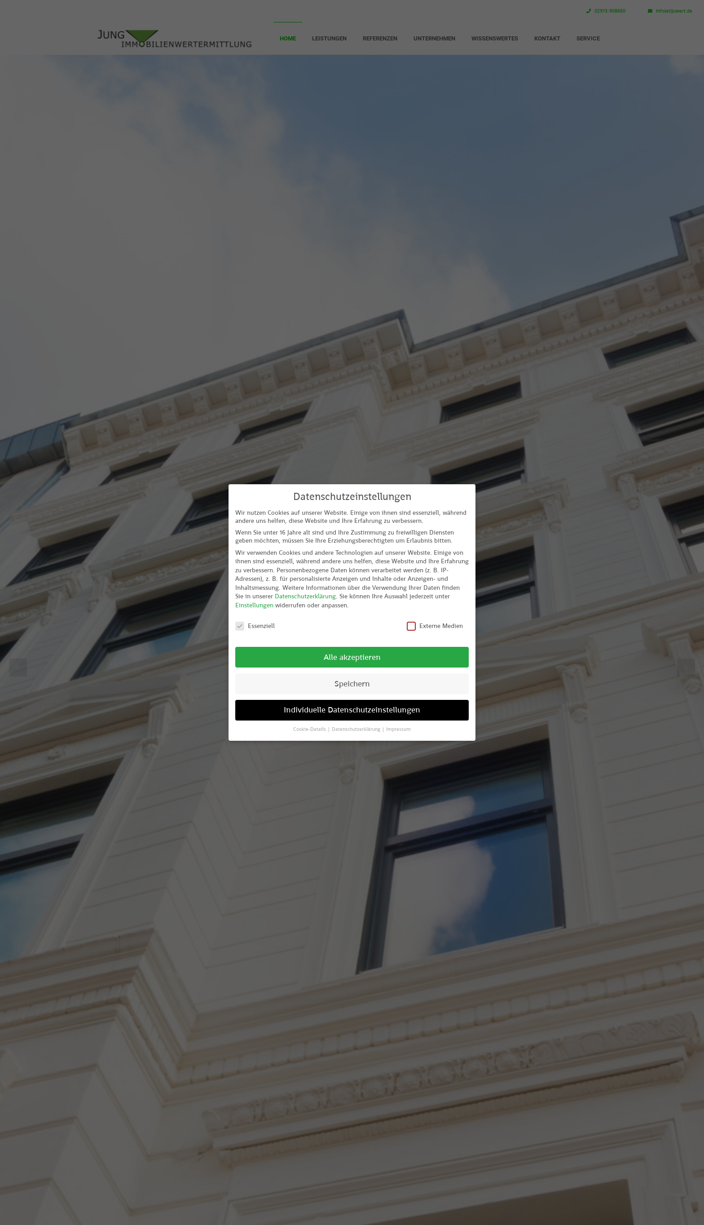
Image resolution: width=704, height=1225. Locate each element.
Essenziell (255, 626)
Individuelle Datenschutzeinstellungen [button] (352, 710)
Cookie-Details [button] (310, 729)
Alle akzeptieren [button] (352, 657)
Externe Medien (435, 626)
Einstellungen (254, 605)
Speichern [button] (352, 684)
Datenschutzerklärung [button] (357, 729)
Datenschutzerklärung (305, 596)
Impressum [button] (398, 729)
